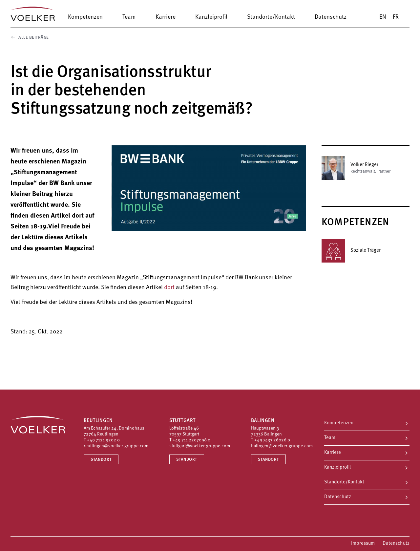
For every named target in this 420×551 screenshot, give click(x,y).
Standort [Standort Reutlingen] (101, 459)
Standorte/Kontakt (344, 482)
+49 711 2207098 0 (191, 440)
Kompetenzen (338, 423)
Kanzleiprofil (337, 467)
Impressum (363, 543)
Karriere (332, 452)
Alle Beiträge (29, 37)
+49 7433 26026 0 (272, 440)
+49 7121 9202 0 (103, 440)
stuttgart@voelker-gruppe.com (199, 446)
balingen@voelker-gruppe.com (282, 446)
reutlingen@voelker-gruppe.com (116, 446)
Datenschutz (337, 497)
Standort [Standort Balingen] (268, 459)
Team (329, 437)
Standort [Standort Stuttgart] (186, 459)
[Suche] (411, 17)
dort (169, 288)
